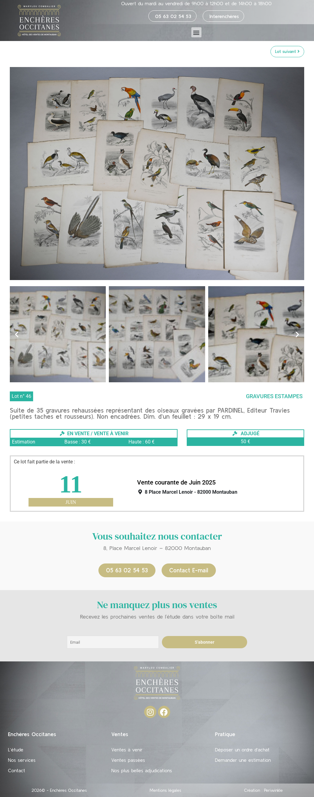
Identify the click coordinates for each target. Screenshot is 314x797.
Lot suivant (287, 51)
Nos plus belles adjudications (141, 770)
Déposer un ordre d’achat (242, 749)
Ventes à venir (127, 749)
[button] (196, 32)
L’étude (15, 749)
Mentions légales (165, 790)
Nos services (22, 760)
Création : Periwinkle (263, 790)
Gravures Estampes (274, 396)
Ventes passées (128, 760)
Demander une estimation (243, 760)
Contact (16, 770)
